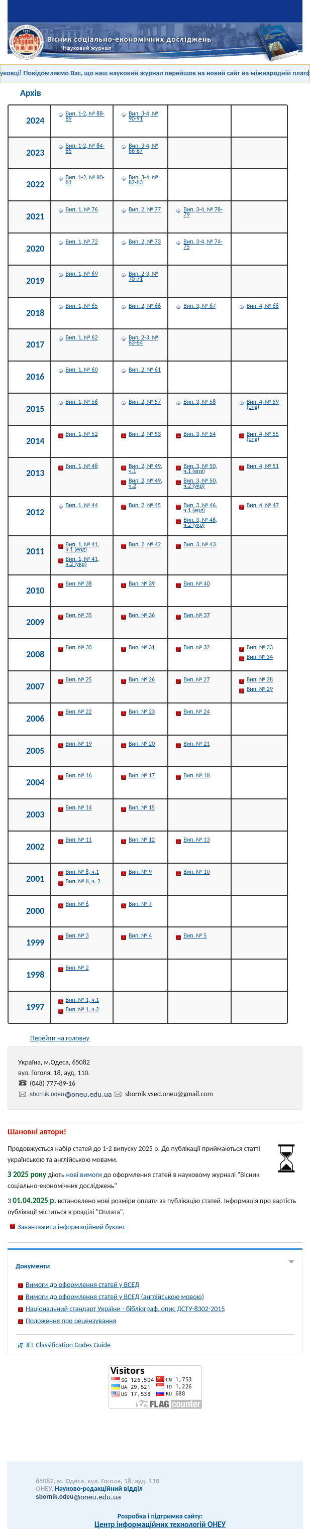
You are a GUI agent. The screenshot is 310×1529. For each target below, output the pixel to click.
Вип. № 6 (77, 903)
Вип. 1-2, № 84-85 (85, 148)
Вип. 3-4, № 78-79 (202, 212)
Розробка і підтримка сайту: (160, 1516)
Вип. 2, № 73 (145, 241)
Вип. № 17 (142, 775)
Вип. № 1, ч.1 (82, 999)
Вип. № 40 (196, 583)
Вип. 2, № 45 (145, 505)
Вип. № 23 (142, 711)
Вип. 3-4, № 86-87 (143, 148)
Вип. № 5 (194, 935)
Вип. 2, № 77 (145, 209)
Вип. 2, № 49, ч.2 (145, 483)
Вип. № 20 (142, 743)
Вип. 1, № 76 (82, 209)
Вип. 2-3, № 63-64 (143, 340)
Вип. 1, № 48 (82, 465)
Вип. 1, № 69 (82, 273)
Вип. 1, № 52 (82, 433)
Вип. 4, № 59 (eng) (263, 404)
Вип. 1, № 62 (82, 337)
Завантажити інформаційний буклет (71, 1227)
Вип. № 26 (142, 679)
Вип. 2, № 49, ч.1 (145, 468)
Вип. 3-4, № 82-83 (143, 180)
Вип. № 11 (79, 839)
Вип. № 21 (196, 743)
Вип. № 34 (260, 656)
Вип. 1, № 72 (82, 241)
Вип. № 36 (142, 615)
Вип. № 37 (196, 615)
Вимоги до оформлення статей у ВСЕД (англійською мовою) (115, 1296)
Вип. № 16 (79, 775)
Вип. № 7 (140, 903)
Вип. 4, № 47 (263, 505)
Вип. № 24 (196, 711)
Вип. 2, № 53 (145, 433)
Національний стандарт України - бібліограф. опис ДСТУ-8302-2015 (125, 1309)
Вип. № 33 (260, 647)
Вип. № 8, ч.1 (82, 871)
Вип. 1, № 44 (82, 505)
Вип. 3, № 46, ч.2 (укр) (200, 522)
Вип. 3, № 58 (199, 401)
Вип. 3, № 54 (199, 433)
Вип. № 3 (77, 935)
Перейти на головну (59, 1038)
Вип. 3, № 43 (199, 544)
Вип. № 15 (142, 807)
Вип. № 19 (79, 743)
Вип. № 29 (260, 688)
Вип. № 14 (79, 807)
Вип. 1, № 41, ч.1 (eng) (82, 547)
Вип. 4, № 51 (263, 465)
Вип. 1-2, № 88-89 (85, 116)
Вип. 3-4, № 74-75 (202, 244)
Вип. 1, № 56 (82, 401)
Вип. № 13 (196, 839)
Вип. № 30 (79, 647)
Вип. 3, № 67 (199, 305)
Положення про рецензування (71, 1321)
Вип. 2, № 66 (145, 305)
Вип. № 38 (79, 583)
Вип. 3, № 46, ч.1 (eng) (200, 508)
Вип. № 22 (79, 711)
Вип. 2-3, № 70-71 (143, 276)
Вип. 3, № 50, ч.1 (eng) (200, 468)
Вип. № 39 (142, 583)
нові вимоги (83, 1174)
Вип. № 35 (79, 615)
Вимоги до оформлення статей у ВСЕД (82, 1284)
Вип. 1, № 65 (82, 305)
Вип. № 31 (142, 647)
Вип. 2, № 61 (145, 369)
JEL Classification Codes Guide (68, 1345)
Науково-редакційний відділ (89, 1492)
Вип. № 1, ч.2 (82, 1009)
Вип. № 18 (196, 775)
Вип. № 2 (77, 967)
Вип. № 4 (140, 935)
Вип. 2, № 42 (145, 544)
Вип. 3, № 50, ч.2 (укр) (200, 483)
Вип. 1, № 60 (82, 369)
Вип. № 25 (79, 679)
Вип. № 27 (196, 679)
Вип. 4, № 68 (263, 305)
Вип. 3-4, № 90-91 (143, 116)
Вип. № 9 (140, 871)
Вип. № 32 (196, 647)
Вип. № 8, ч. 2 (83, 881)
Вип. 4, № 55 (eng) (263, 436)
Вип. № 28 (260, 679)
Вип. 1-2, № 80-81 (85, 180)
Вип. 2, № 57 (145, 401)
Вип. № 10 (196, 871)
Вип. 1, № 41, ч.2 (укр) (82, 561)
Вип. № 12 (142, 839)
